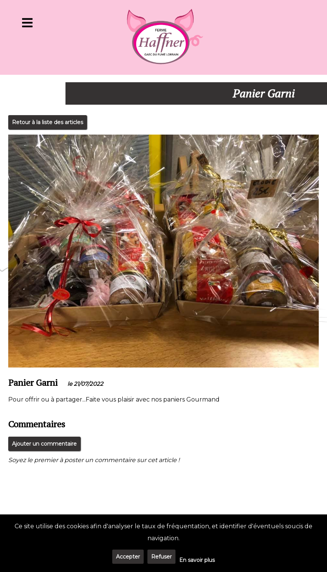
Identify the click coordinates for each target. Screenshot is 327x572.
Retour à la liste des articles (47, 122)
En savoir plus (197, 560)
